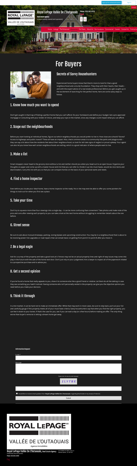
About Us (90, 29)
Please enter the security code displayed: (68, 376)
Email (82, 14)
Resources (74, 29)
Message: (19, 362)
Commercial (109, 29)
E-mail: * (18, 355)
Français (134, 7)
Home (50, 29)
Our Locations (99, 29)
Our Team (82, 29)
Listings (55, 29)
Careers (117, 29)
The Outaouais (64, 29)
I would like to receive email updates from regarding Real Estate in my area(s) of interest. (59, 394)
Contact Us (125, 29)
